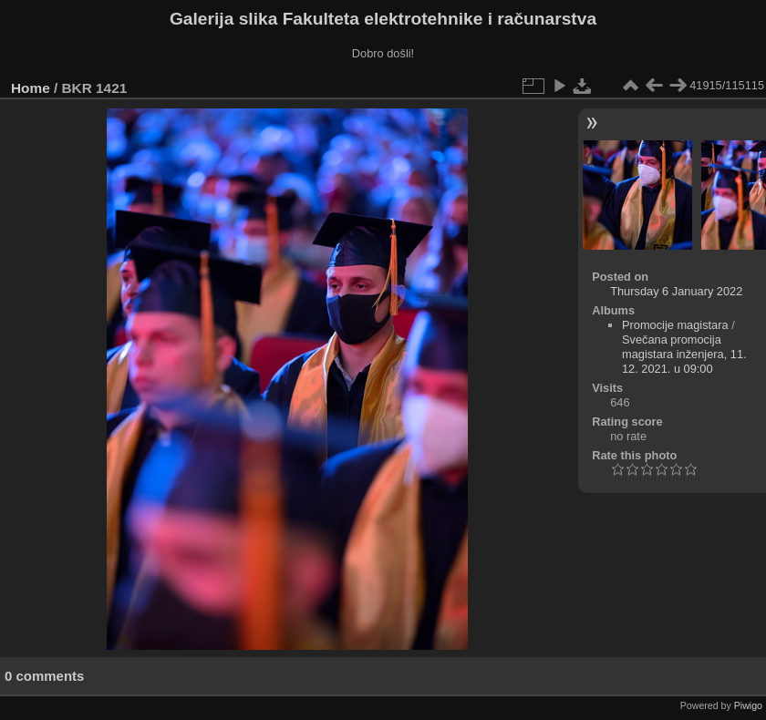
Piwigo (748, 705)
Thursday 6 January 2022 (676, 291)
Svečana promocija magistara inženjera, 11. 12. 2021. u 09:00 (684, 354)
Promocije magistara (675, 325)
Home (30, 88)
